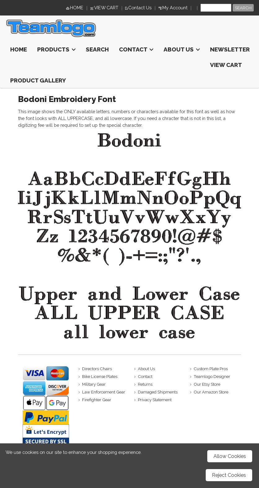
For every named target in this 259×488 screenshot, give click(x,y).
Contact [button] (136, 49)
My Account (174, 7)
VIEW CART (106, 7)
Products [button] (56, 49)
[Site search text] (215, 8)
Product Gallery (38, 80)
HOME (76, 7)
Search (97, 49)
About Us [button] (182, 49)
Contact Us (139, 7)
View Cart (226, 64)
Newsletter (230, 49)
